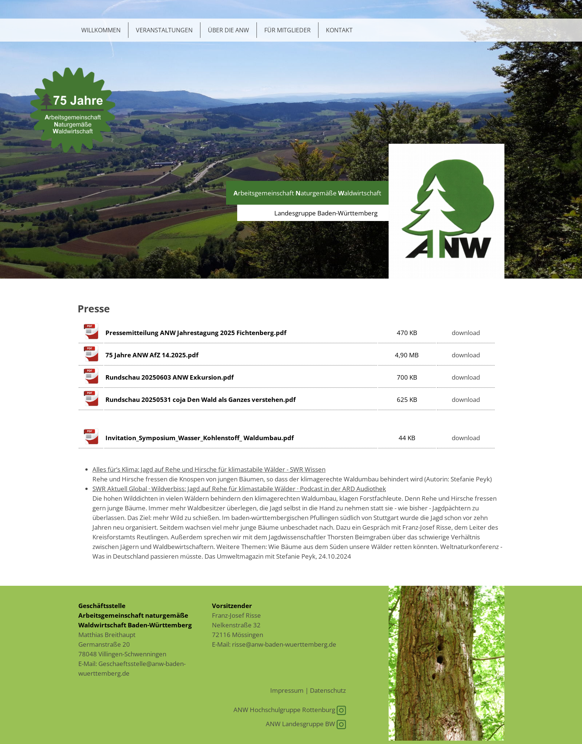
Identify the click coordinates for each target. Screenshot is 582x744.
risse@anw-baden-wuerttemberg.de (284, 644)
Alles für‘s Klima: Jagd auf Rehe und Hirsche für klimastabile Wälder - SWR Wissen (209, 469)
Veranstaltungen (164, 30)
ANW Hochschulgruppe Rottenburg (289, 709)
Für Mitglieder (287, 30)
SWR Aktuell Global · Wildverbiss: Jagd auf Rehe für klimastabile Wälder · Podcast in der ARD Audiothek (239, 488)
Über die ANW (228, 30)
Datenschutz (328, 690)
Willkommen (101, 30)
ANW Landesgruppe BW (306, 723)
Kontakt (339, 30)
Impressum (287, 690)
